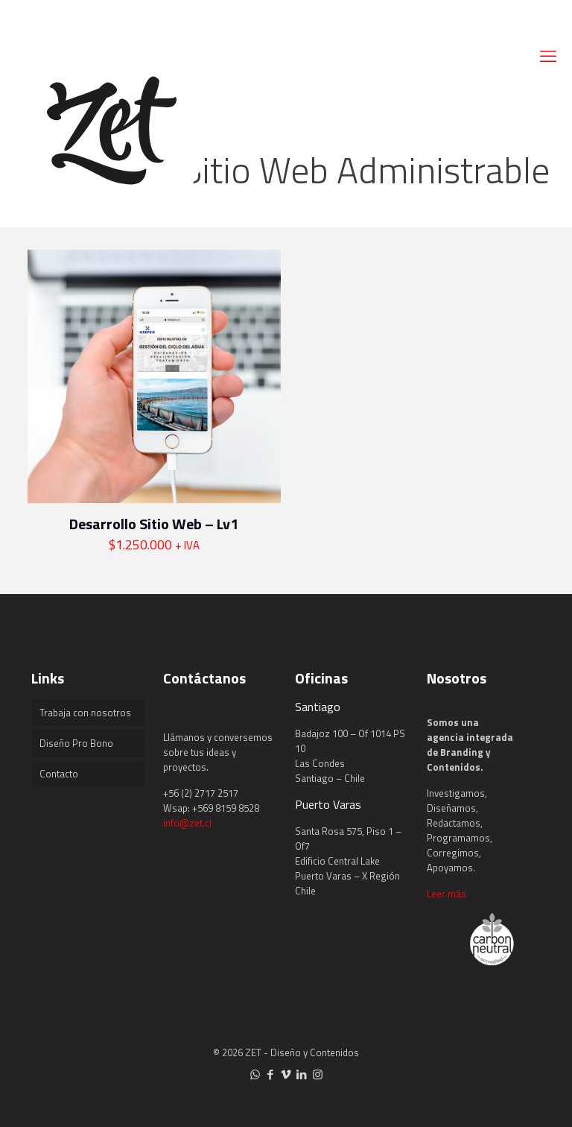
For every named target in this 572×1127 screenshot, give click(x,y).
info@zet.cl (187, 822)
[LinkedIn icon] (302, 1074)
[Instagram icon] (317, 1074)
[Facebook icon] (270, 1074)
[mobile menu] (548, 56)
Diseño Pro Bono (76, 743)
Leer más (446, 893)
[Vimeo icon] (286, 1074)
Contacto (58, 773)
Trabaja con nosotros (85, 712)
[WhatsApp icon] (255, 1074)
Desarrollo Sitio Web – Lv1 (153, 523)
